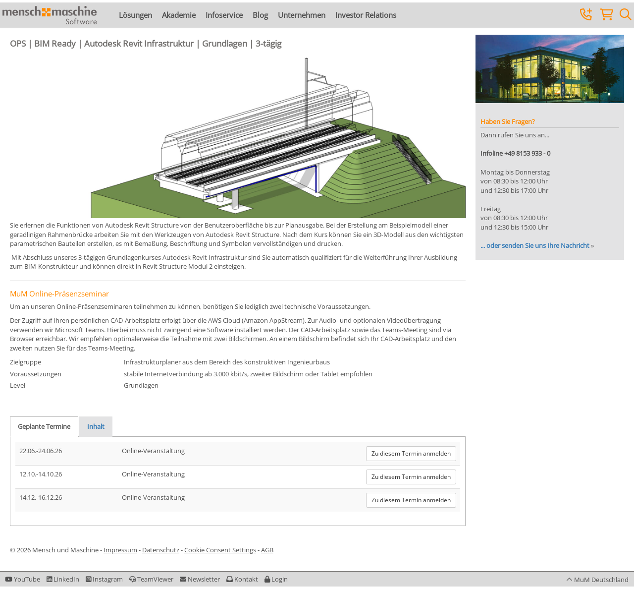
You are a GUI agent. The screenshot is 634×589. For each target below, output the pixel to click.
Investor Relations (365, 15)
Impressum (120, 549)
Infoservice (224, 15)
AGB (267, 549)
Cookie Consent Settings (220, 549)
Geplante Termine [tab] (44, 426)
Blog (260, 15)
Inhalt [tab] (96, 426)
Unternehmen (301, 15)
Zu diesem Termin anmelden (411, 453)
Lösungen (135, 15)
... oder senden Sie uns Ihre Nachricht (534, 245)
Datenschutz (160, 549)
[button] (276, 579)
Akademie (179, 15)
